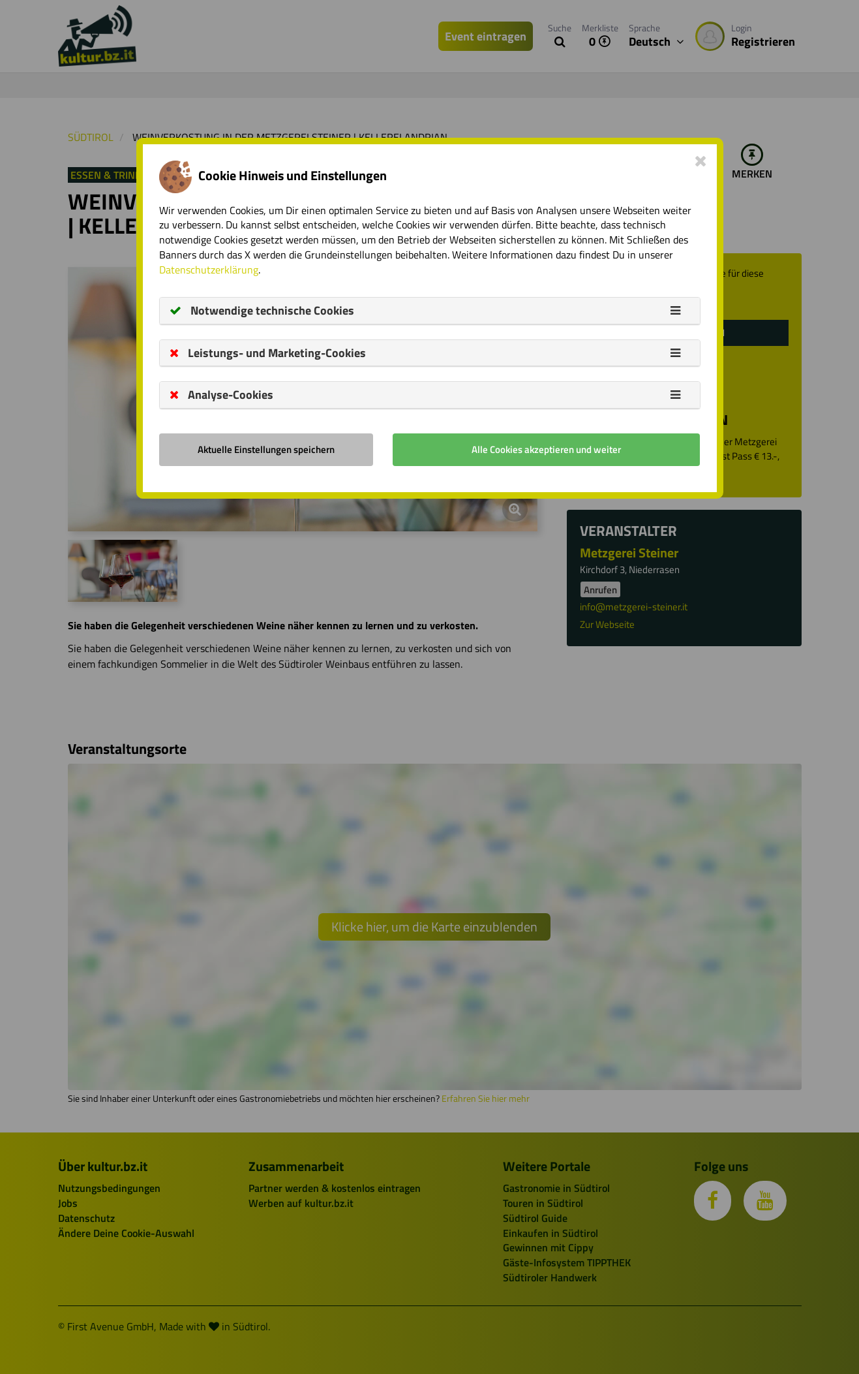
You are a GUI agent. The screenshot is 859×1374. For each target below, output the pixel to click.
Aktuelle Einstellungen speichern (266, 449)
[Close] (701, 160)
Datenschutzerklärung (208, 269)
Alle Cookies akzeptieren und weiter (546, 449)
